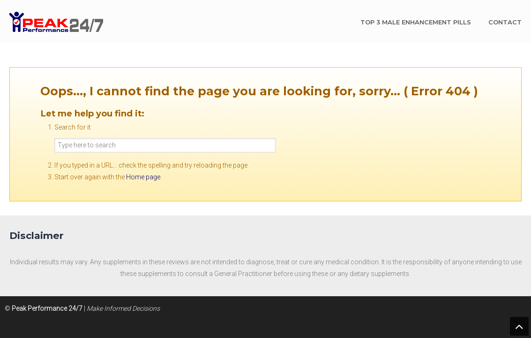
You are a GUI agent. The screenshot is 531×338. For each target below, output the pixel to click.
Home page (143, 177)
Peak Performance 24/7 (56, 22)
